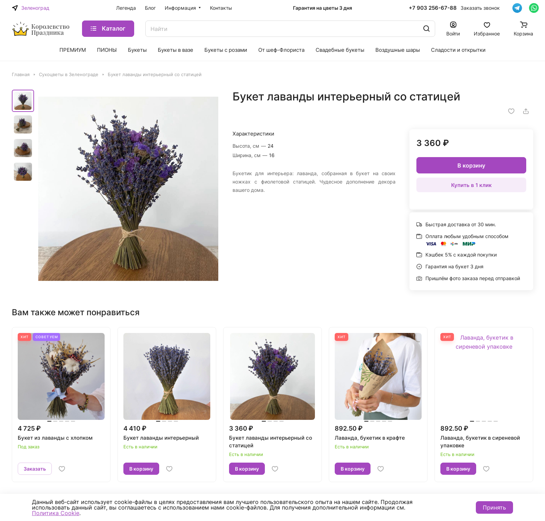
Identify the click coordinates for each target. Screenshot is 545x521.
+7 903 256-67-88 (433, 8)
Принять (494, 507)
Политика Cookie (55, 513)
